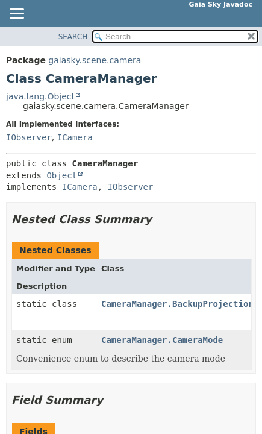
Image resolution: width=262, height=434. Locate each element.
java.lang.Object (40, 96)
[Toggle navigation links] (16, 14)
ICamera (75, 137)
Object (61, 175)
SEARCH (73, 37)
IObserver (29, 137)
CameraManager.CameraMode (162, 340)
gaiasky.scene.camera (94, 60)
